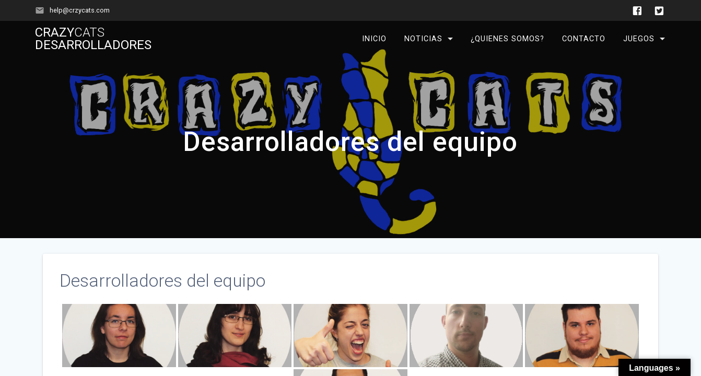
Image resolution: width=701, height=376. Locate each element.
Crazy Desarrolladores (93, 38)
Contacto (583, 38)
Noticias (423, 38)
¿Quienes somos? (507, 38)
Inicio (374, 38)
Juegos (639, 38)
